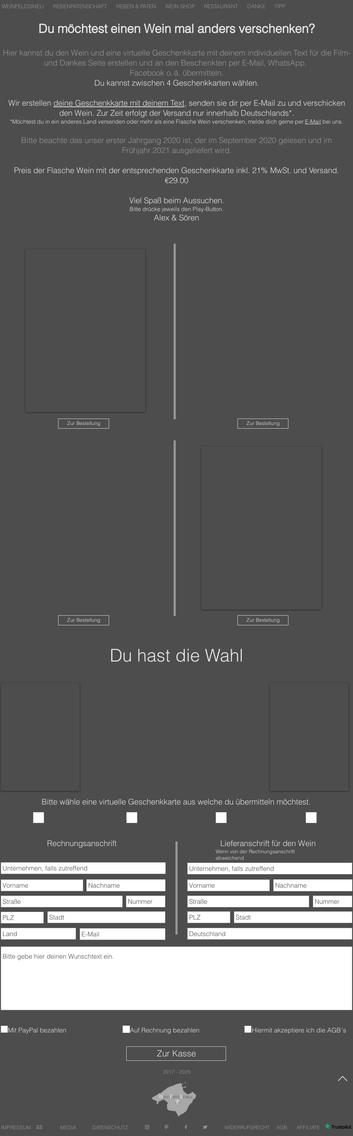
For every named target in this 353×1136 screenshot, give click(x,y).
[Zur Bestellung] (83, 424)
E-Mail (313, 121)
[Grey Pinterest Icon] (166, 1127)
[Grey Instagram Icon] (147, 1127)
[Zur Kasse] (176, 1053)
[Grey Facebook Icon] (186, 1127)
